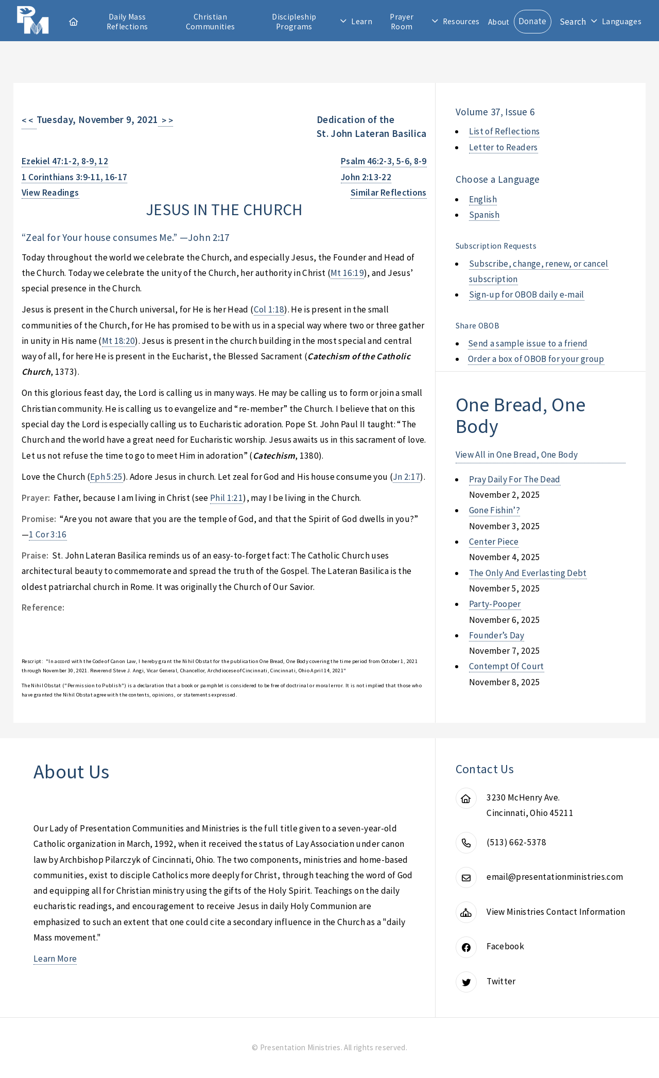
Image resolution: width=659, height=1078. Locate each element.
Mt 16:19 (347, 273)
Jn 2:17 (406, 476)
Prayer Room (401, 21)
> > (165, 120)
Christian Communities (210, 21)
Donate (532, 21)
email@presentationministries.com (555, 876)
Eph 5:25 (106, 476)
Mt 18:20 (118, 340)
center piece (494, 541)
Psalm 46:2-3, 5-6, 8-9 (384, 161)
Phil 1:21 (226, 497)
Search (573, 21)
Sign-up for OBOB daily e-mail (526, 294)
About (499, 22)
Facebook (505, 946)
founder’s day (497, 635)
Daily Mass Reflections (127, 21)
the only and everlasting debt (528, 573)
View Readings (50, 192)
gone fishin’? (495, 510)
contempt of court (506, 666)
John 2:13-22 (366, 177)
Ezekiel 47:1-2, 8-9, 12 (65, 161)
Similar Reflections (389, 192)
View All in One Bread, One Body (517, 454)
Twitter (501, 981)
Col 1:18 (269, 309)
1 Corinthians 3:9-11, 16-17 (74, 177)
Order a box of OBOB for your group (536, 358)
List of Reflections (504, 131)
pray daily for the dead (515, 479)
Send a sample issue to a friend (528, 343)
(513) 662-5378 (516, 842)
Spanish (484, 214)
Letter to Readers (503, 147)
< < (29, 120)
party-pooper (495, 604)
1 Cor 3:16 (47, 534)
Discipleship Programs (294, 21)
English (483, 199)
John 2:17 (208, 237)
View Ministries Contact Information (556, 911)
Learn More (55, 958)
